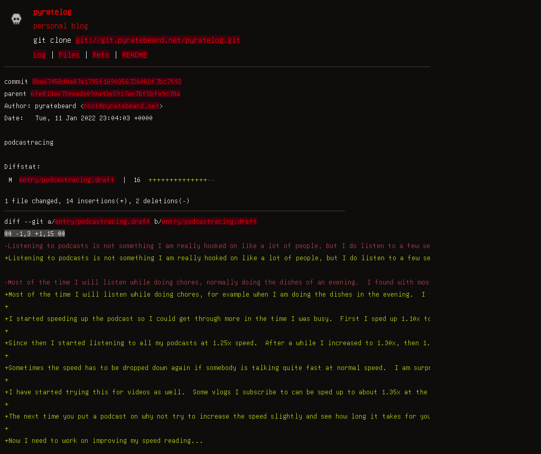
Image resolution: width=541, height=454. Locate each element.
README (134, 54)
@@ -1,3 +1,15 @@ (34, 233)
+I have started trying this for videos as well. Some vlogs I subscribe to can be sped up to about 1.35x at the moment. (231, 391)
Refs (100, 54)
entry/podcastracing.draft (67, 179)
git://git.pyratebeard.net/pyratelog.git (158, 39)
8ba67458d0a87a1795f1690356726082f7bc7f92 (107, 81)
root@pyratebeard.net (121, 105)
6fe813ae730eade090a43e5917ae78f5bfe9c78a (105, 93)
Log (39, 54)
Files (69, 54)
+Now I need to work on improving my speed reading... (103, 440)
